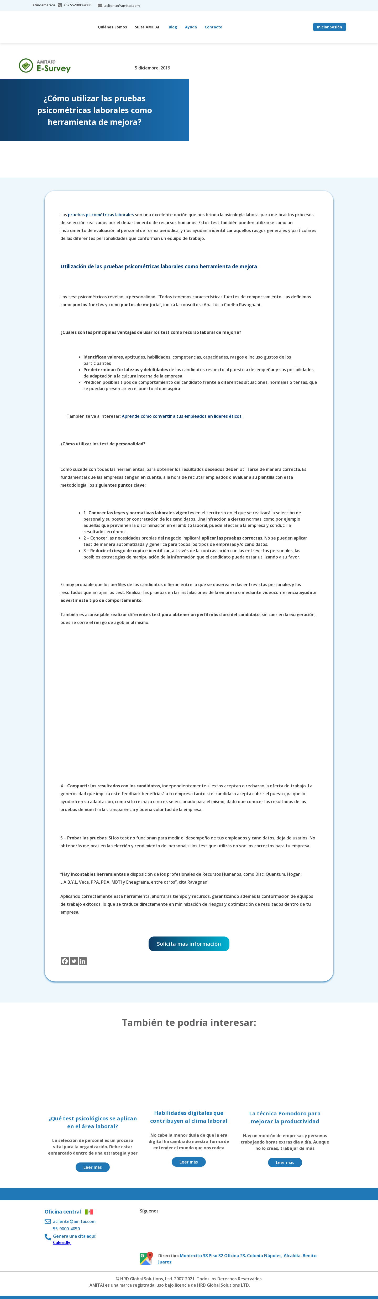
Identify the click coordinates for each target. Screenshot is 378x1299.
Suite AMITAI (147, 26)
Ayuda (191, 26)
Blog (173, 26)
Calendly (62, 1242)
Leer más (92, 1167)
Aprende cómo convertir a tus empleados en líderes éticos (182, 416)
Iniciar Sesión (329, 26)
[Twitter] (74, 961)
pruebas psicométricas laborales (101, 215)
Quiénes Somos (112, 26)
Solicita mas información (189, 943)
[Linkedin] (83, 961)
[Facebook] (65, 961)
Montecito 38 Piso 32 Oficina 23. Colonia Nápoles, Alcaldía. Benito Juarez (237, 1259)
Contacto (213, 26)
